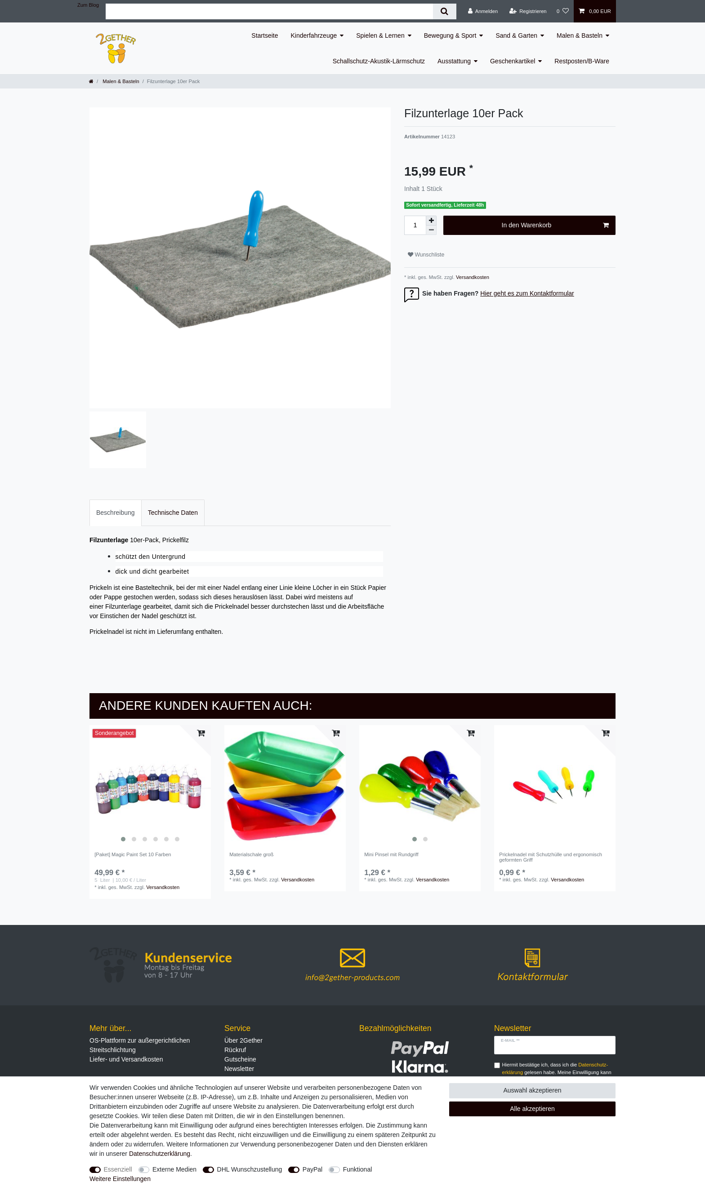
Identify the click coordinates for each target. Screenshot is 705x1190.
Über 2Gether (243, 1040)
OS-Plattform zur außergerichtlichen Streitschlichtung (139, 1045)
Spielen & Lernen (380, 35)
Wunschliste (426, 255)
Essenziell (118, 1169)
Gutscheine (240, 1059)
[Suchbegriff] (269, 11)
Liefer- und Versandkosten (126, 1059)
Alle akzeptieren (532, 1108)
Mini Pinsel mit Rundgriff (391, 854)
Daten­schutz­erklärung (159, 1153)
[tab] (115, 513)
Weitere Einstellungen (120, 1178)
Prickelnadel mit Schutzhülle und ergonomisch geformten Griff (550, 857)
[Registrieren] (527, 11)
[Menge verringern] (431, 230)
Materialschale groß (251, 854)
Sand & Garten (516, 35)
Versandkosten (472, 277)
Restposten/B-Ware (581, 61)
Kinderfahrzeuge (314, 35)
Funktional (357, 1169)
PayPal (312, 1169)
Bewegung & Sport (450, 35)
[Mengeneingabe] (415, 225)
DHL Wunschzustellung (249, 1169)
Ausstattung (454, 61)
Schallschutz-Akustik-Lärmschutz (379, 61)
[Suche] (444, 11)
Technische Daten (173, 512)
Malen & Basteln (579, 35)
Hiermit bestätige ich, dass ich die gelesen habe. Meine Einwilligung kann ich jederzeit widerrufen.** (556, 1072)
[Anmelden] (483, 11)
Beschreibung (115, 512)
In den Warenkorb (555, 225)
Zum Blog (88, 5)
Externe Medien (174, 1169)
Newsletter (239, 1068)
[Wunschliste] (563, 11)
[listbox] (150, 785)
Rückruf (235, 1049)
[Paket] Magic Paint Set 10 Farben (132, 854)
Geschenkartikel (512, 61)
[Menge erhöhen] (431, 221)
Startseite (264, 35)
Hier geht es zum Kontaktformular (527, 293)
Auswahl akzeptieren (532, 1090)
